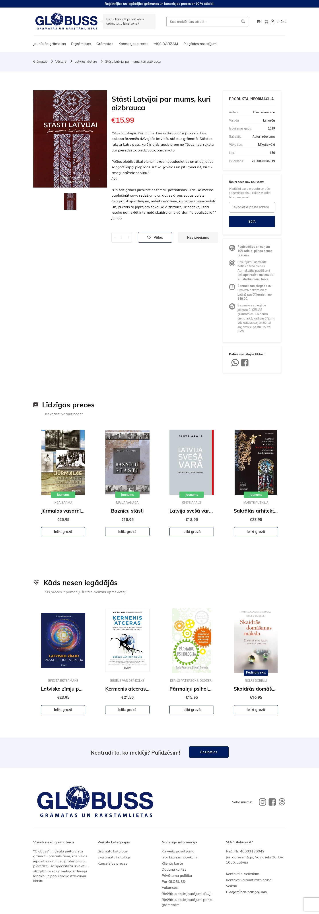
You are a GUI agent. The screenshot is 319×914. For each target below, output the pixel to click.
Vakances (170, 887)
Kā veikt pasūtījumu (178, 851)
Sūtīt (252, 221)
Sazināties (208, 752)
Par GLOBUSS (173, 881)
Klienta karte (172, 863)
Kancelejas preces (133, 43)
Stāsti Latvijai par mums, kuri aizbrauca (133, 62)
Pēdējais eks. (256, 672)
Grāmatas (104, 43)
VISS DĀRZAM (166, 43)
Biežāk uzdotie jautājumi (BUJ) (187, 893)
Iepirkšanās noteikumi (180, 857)
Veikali (231, 886)
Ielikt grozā (63, 532)
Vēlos (155, 237)
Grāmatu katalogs (112, 851)
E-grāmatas (81, 43)
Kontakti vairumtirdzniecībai (249, 880)
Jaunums (63, 495)
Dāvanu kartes (174, 869)
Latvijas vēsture (86, 62)
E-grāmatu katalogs (114, 857)
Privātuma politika (177, 875)
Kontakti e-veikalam (242, 873)
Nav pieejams (198, 237)
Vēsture (60, 62)
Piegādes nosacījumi (200, 43)
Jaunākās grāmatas (49, 43)
